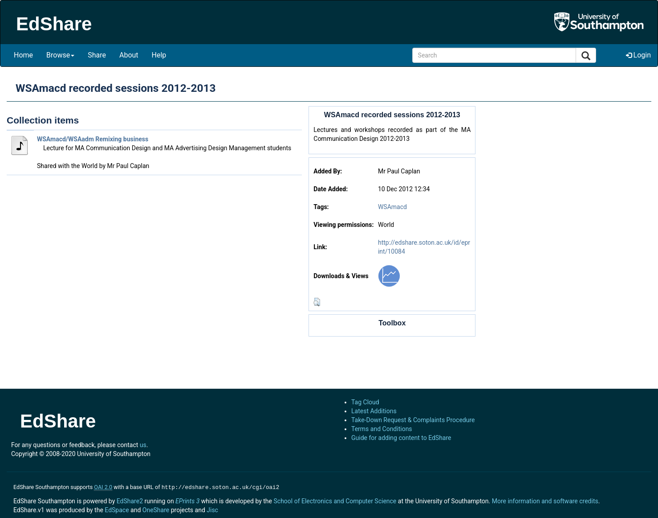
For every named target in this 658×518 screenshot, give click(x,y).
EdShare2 (130, 500)
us (143, 444)
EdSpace (117, 509)
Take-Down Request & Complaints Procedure (413, 419)
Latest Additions (374, 411)
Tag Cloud (365, 402)
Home (23, 55)
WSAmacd (392, 206)
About (128, 55)
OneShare (155, 509)
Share (97, 55)
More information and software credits (545, 500)
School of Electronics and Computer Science (334, 500)
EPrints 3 (187, 500)
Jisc (212, 509)
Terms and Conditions (381, 428)
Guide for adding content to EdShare (401, 437)
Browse (60, 55)
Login (638, 55)
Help (159, 55)
